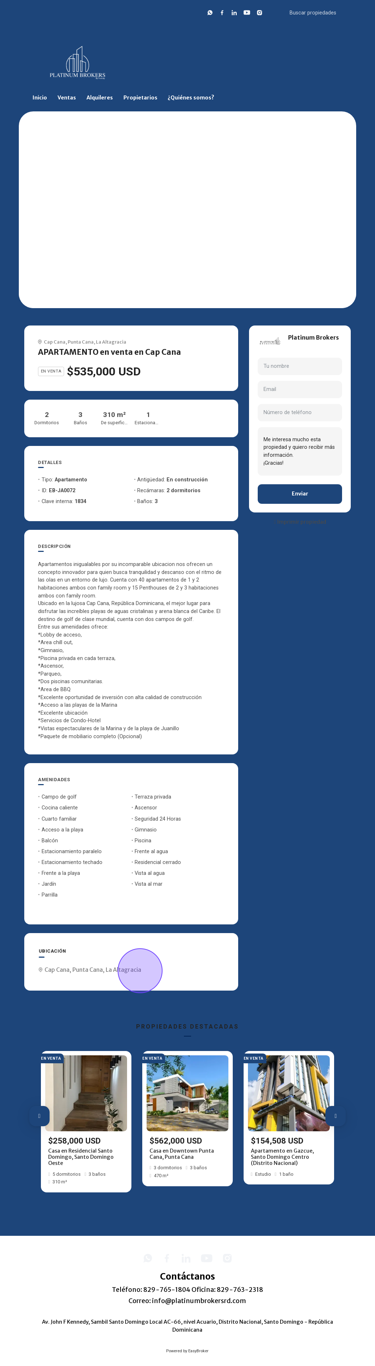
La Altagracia (111, 342)
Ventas (67, 97)
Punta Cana (81, 342)
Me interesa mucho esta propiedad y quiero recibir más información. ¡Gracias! (300, 451)
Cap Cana (55, 342)
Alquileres (100, 97)
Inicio (40, 97)
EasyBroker (198, 1351)
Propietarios (140, 97)
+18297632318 (305, 346)
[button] (39, 1116)
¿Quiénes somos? (191, 97)
